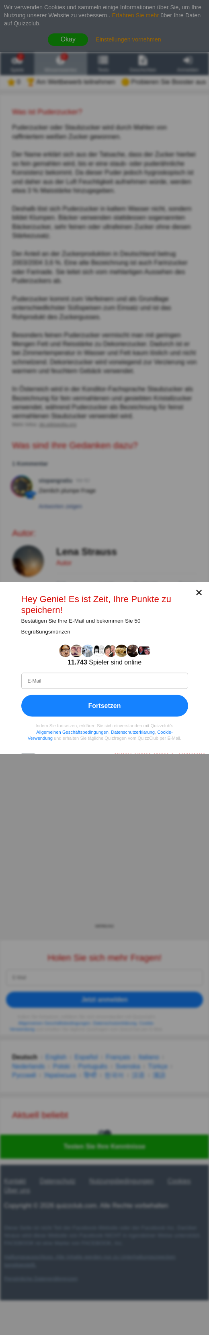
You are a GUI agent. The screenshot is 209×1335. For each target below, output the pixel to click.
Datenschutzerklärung (133, 731)
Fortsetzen (104, 705)
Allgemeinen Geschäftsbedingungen (72, 731)
